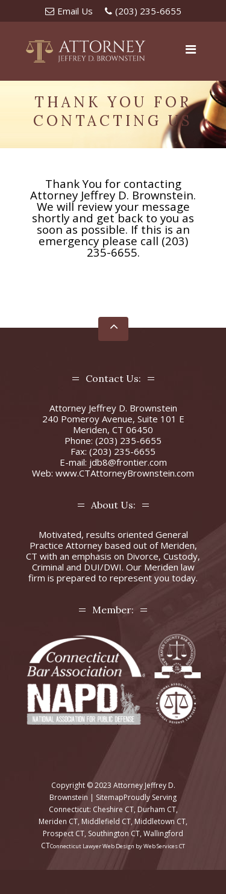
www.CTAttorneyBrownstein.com (124, 473)
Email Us (75, 11)
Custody (180, 556)
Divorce (143, 556)
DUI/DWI (103, 567)
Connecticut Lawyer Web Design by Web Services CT (117, 846)
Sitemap (110, 797)
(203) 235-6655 (148, 11)
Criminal (48, 567)
